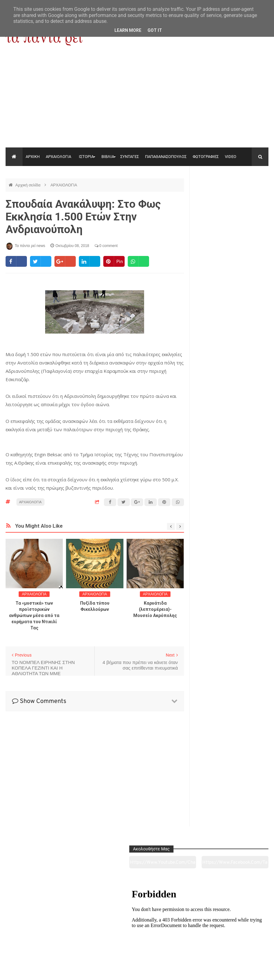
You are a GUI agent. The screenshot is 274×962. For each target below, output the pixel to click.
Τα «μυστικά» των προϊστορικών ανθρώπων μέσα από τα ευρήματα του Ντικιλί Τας (34, 615)
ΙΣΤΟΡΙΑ (86, 156)
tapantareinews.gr (251, 952)
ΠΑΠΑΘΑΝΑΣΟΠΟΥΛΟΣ (165, 156)
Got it (155, 30)
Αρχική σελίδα (28, 185)
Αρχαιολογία (30, 923)
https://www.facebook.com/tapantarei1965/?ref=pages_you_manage (250, 194)
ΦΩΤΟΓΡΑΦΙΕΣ (206, 156)
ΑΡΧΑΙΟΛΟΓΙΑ (58, 156)
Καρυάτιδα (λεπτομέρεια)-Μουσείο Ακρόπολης (155, 609)
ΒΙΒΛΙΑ (107, 156)
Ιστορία (83, 923)
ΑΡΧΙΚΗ (33, 156)
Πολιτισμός (137, 923)
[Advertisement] (137, 101)
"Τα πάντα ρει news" (68, 952)
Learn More (127, 30)
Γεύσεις (190, 923)
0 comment (106, 246)
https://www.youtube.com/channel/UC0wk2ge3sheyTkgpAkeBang (212, 194)
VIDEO (230, 156)
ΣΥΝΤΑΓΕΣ (129, 156)
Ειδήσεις (243, 923)
